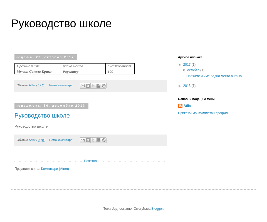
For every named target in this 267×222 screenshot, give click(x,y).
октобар (193, 70)
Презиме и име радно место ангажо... (215, 76)
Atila (187, 106)
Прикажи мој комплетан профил (203, 113)
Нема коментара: (61, 85)
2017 (187, 65)
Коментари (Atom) (55, 169)
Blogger (157, 209)
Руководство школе (42, 115)
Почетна (90, 161)
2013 (187, 86)
